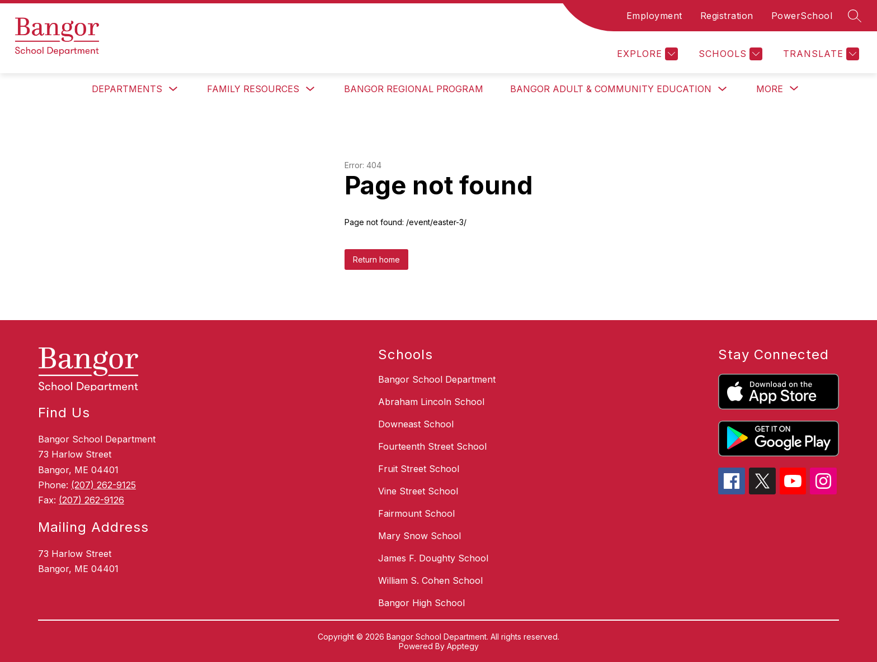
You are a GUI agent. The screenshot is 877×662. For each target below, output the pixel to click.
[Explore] (646, 54)
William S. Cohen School (430, 580)
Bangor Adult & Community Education (610, 88)
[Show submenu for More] (769, 89)
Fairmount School (416, 513)
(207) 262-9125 (103, 484)
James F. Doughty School (433, 558)
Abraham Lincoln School (431, 401)
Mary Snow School (419, 535)
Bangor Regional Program (413, 88)
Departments (127, 88)
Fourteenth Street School (432, 446)
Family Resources (253, 88)
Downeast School (416, 424)
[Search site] (854, 15)
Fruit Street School (418, 468)
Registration (726, 15)
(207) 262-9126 (91, 500)
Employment (654, 15)
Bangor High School (421, 602)
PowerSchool (802, 15)
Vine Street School (418, 491)
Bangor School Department (437, 379)
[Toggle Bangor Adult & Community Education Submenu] (722, 89)
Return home (376, 259)
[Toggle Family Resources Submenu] (310, 89)
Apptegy (463, 646)
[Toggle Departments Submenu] (173, 89)
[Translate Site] (819, 54)
